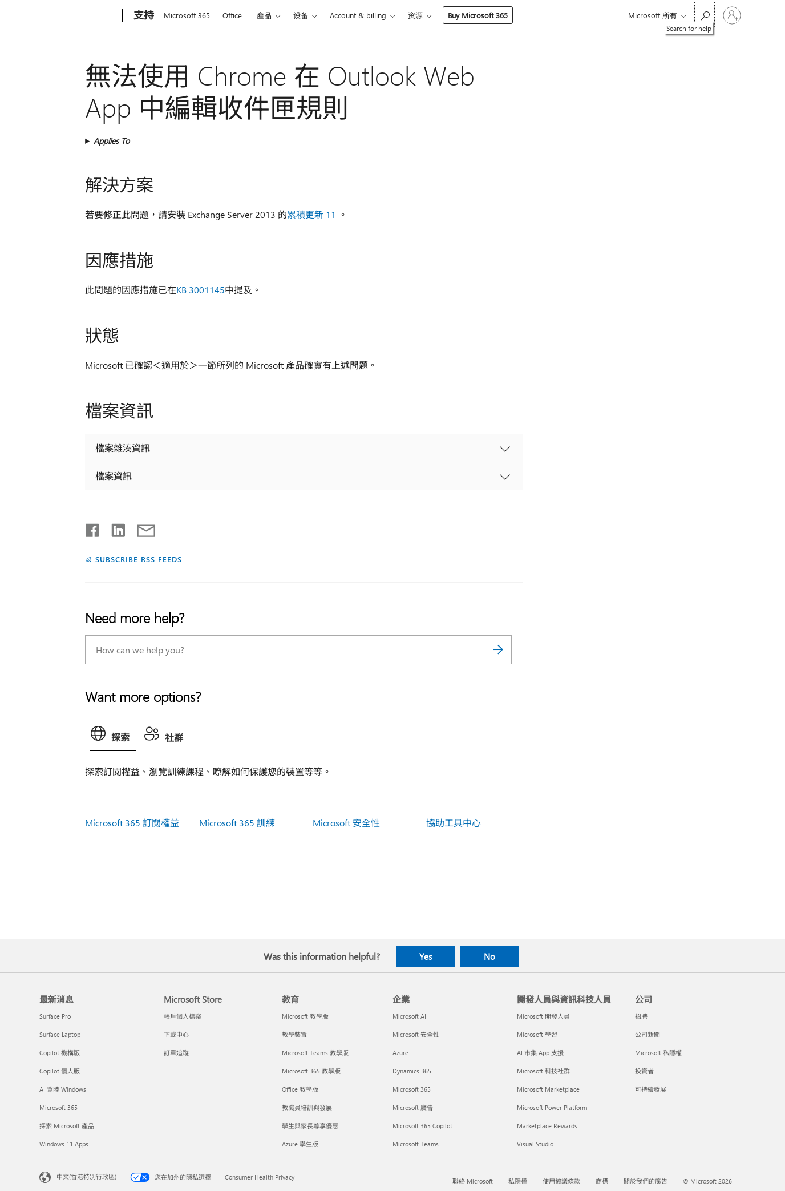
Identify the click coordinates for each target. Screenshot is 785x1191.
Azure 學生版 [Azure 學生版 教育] (300, 1144)
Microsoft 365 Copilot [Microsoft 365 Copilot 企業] (422, 1125)
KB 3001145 (200, 290)
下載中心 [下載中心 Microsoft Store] (176, 1034)
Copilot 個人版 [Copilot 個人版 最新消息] (59, 1071)
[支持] (142, 16)
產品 (264, 15)
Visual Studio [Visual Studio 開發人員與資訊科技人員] (535, 1144)
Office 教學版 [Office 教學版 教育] (300, 1089)
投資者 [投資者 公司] (644, 1071)
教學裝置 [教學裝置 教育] (294, 1034)
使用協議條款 (561, 1181)
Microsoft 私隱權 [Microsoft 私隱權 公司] (658, 1052)
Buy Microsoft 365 (478, 15)
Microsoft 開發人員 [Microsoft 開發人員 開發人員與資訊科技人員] (543, 1016)
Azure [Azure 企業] (400, 1052)
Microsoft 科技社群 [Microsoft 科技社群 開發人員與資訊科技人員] (543, 1071)
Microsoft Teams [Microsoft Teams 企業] (415, 1144)
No (489, 956)
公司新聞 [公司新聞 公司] (647, 1034)
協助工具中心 (453, 823)
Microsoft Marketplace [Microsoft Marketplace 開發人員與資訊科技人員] (548, 1089)
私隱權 (517, 1181)
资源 (415, 15)
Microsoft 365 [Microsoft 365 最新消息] (58, 1107)
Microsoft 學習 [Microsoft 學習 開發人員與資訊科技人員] (537, 1034)
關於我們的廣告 (645, 1181)
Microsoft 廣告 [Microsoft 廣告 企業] (412, 1107)
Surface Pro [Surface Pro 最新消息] (55, 1016)
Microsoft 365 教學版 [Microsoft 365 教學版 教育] (311, 1071)
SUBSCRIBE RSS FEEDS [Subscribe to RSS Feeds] (138, 559)
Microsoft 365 (187, 15)
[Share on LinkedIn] (114, 528)
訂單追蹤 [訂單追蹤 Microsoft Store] (176, 1052)
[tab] (113, 736)
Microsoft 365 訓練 (237, 823)
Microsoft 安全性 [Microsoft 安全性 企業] (415, 1034)
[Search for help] (704, 14)
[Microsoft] (78, 16)
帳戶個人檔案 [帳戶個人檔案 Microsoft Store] (182, 1016)
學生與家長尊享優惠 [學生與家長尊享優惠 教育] (310, 1125)
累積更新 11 (311, 214)
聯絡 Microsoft (472, 1181)
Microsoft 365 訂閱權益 (132, 823)
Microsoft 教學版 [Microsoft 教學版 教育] (305, 1016)
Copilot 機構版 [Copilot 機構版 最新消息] (59, 1052)
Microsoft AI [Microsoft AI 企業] (409, 1016)
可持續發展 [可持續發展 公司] (650, 1089)
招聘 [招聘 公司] (641, 1016)
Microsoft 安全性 (346, 823)
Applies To (112, 140)
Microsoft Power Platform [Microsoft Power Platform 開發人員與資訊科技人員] (552, 1107)
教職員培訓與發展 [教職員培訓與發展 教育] (307, 1107)
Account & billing (358, 15)
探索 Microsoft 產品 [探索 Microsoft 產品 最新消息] (66, 1125)
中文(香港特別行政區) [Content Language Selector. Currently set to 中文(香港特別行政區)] (86, 1176)
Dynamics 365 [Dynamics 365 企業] (411, 1071)
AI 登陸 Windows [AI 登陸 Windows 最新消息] (62, 1089)
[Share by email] (141, 528)
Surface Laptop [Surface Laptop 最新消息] (59, 1034)
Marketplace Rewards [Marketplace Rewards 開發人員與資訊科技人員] (547, 1125)
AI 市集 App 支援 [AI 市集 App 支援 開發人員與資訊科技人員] (540, 1052)
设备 (300, 15)
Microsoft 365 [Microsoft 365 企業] (411, 1089)
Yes (425, 956)
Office (232, 15)
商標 (602, 1181)
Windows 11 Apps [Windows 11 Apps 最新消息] (63, 1144)
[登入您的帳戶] (732, 15)
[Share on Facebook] (93, 528)
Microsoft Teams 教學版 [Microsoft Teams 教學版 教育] (315, 1052)
